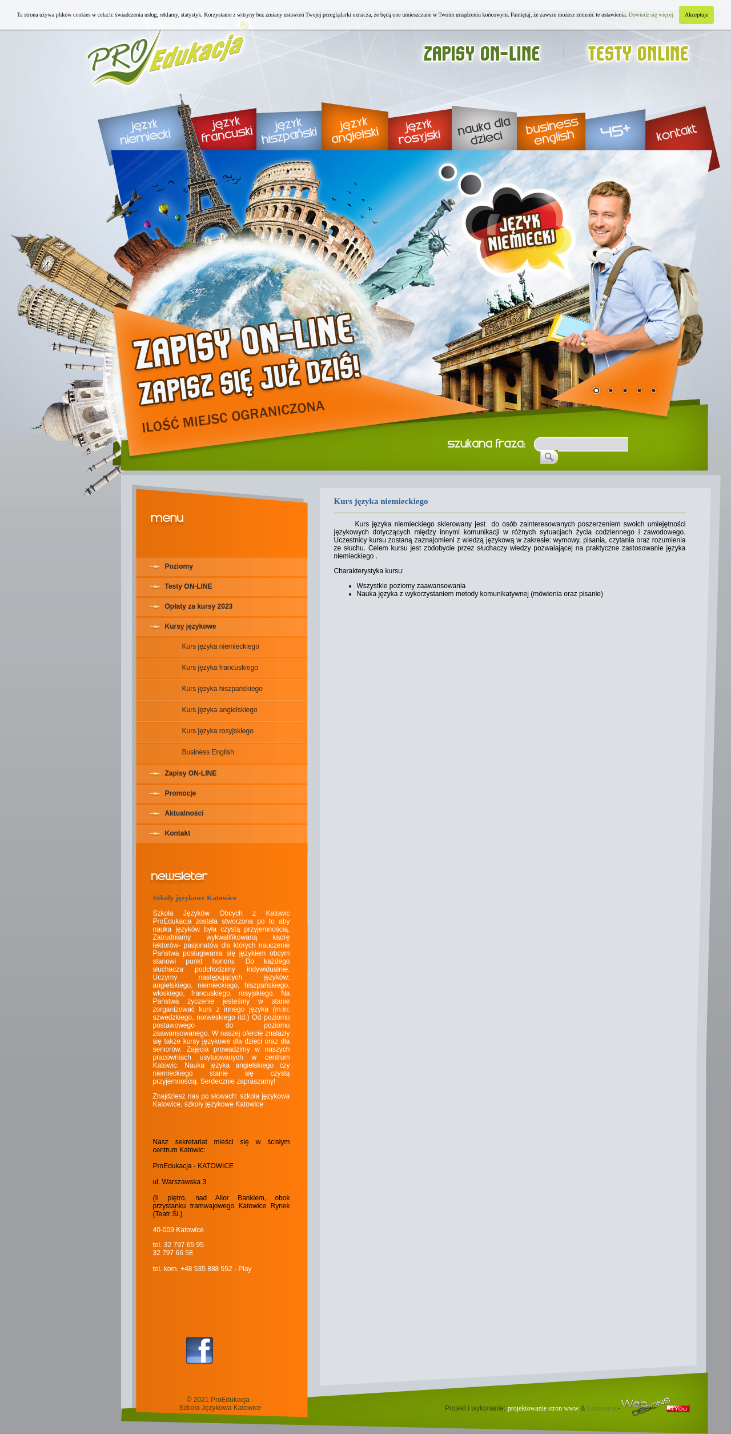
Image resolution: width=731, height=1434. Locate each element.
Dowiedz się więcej (651, 14)
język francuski (219, 120)
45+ (615, 120)
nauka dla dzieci (484, 120)
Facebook (199, 1350)
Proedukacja (168, 50)
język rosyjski (420, 120)
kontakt (683, 120)
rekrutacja (253, 353)
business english (551, 120)
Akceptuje (696, 14)
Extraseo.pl (602, 1408)
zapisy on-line (492, 50)
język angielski (355, 120)
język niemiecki (134, 120)
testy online (643, 50)
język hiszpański (289, 120)
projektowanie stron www (543, 1408)
